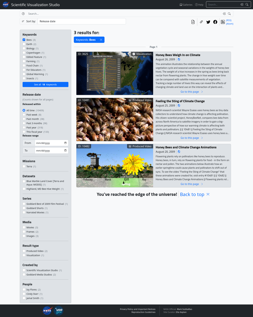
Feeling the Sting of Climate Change (180, 101)
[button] (101, 40)
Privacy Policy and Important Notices (137, 309)
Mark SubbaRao (184, 309)
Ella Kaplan (181, 312)
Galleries (186, 5)
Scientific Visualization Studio (35, 5)
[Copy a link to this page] (201, 22)
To (26, 150)
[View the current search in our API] (193, 22)
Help (199, 5)
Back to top (195, 194)
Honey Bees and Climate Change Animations (186, 147)
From (28, 143)
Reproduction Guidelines (143, 312)
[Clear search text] (241, 4)
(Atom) (229, 23)
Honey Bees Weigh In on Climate (178, 55)
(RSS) (228, 20)
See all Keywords (45, 84)
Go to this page (191, 91)
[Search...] (222, 4)
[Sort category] (82, 21)
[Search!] (247, 4)
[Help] (23, 14)
